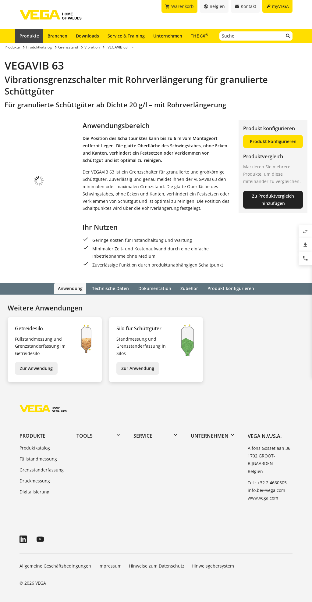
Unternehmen (167, 36)
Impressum (110, 565)
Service (142, 435)
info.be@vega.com (266, 490)
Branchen (57, 36)
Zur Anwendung (36, 368)
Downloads (87, 36)
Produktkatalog (35, 447)
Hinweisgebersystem (213, 565)
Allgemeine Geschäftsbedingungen (55, 565)
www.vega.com (263, 497)
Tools (84, 435)
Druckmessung (35, 480)
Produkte (29, 36)
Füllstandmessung (38, 458)
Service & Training (126, 36)
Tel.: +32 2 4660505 (267, 482)
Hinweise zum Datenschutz (156, 565)
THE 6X (199, 36)
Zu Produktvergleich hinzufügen (273, 199)
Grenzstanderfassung (42, 469)
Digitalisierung (34, 491)
